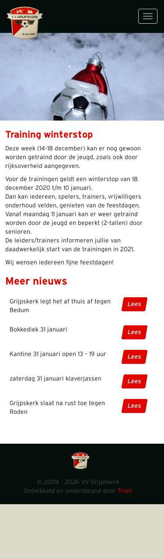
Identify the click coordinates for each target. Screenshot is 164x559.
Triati (125, 491)
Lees (134, 304)
